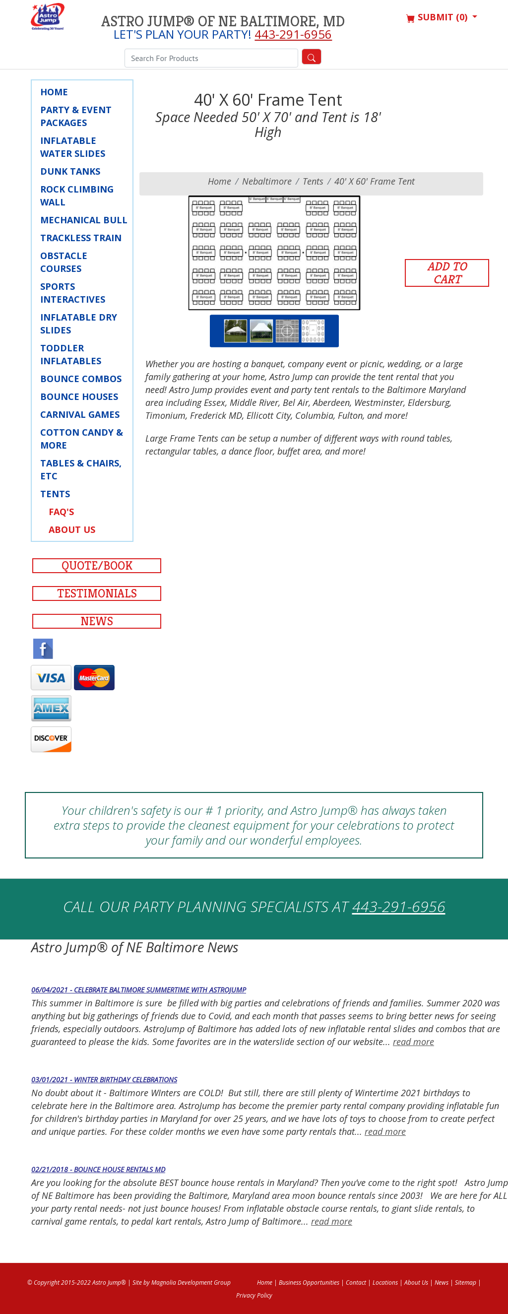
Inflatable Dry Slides (78, 323)
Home (54, 92)
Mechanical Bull (83, 220)
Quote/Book (97, 565)
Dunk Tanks (70, 171)
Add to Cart (447, 273)
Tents (55, 494)
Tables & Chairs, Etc (81, 469)
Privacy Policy (254, 1295)
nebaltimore (267, 181)
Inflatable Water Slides (72, 146)
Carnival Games (80, 414)
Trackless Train (81, 238)
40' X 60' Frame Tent (374, 181)
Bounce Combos (81, 379)
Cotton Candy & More (81, 438)
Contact (356, 1282)
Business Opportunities (309, 1282)
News (96, 621)
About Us (72, 529)
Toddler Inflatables (70, 354)
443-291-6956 (293, 34)
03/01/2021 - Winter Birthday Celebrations (104, 1079)
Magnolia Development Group (191, 1282)
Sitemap (465, 1282)
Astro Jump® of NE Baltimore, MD (223, 21)
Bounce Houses (79, 396)
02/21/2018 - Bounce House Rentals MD (98, 1169)
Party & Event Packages (76, 116)
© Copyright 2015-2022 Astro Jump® (76, 1282)
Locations (385, 1282)
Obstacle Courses (63, 262)
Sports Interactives (72, 292)
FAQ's (61, 512)
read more (413, 1042)
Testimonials (97, 593)
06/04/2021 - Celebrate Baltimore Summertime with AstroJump (138, 989)
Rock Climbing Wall (77, 195)
